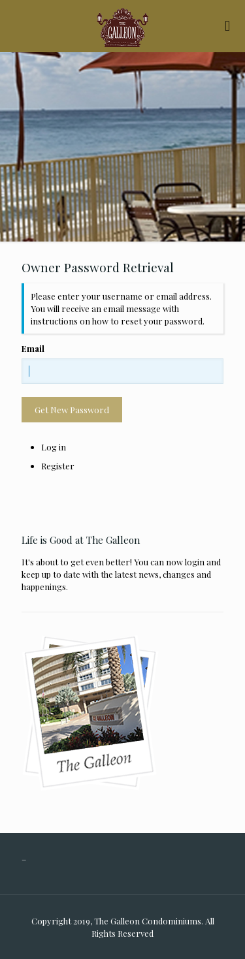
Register (57, 465)
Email (33, 348)
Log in (53, 446)
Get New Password (72, 409)
